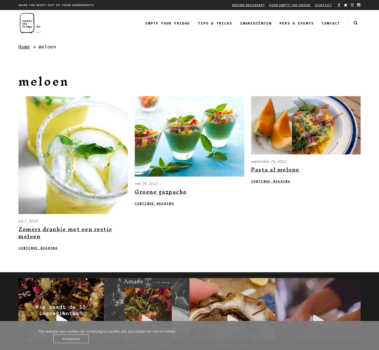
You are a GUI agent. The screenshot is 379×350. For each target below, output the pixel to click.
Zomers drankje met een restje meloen (65, 232)
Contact (323, 5)
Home (24, 47)
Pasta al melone (275, 169)
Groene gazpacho (161, 192)
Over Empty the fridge (290, 5)
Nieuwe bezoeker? (248, 5)
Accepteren (71, 338)
